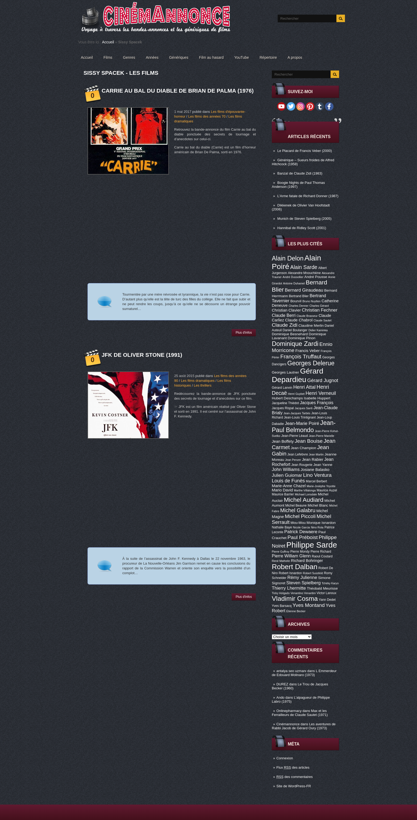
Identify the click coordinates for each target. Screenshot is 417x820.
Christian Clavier (286, 310)
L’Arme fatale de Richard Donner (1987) (308, 196)
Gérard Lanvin (282, 388)
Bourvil (296, 301)
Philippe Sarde (311, 544)
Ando (280, 697)
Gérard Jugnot (322, 380)
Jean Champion (303, 448)
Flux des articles (292, 767)
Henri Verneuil (321, 393)
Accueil (108, 42)
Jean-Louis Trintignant (300, 417)
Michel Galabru (297, 510)
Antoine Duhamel (294, 283)
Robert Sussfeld (313, 573)
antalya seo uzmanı (291, 671)
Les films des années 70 (207, 116)
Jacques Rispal (283, 408)
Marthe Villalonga (305, 490)
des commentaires (294, 777)
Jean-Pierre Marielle (321, 435)
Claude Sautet (323, 320)
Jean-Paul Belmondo (304, 426)
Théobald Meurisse (322, 588)
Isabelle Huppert (317, 398)
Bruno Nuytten (311, 301)
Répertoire (268, 57)
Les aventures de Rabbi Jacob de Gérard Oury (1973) (304, 726)
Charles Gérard (319, 305)
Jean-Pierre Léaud (294, 436)
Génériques (178, 57)
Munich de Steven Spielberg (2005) (304, 219)
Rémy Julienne (302, 577)
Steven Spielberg (303, 582)
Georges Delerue (310, 363)
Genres (129, 57)
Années (152, 57)
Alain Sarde (303, 267)
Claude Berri (283, 315)
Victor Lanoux (326, 593)
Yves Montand (309, 605)
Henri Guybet (296, 393)
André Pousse (315, 277)
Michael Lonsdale (306, 494)
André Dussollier (293, 277)
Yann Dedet (327, 600)
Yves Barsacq (281, 606)
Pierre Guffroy (280, 551)
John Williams (286, 469)
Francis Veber (307, 351)
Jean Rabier (312, 459)
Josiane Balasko (315, 469)
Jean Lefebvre (297, 454)
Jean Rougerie (301, 465)
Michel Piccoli (300, 516)
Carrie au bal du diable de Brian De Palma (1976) (178, 91)
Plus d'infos (244, 332)
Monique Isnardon (321, 523)
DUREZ (282, 684)
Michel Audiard (303, 499)
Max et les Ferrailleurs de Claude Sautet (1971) (300, 713)
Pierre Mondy (300, 551)
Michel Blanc (318, 505)
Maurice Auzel (327, 490)
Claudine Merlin (311, 326)
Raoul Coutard (322, 556)
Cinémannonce (287, 724)
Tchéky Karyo (330, 583)
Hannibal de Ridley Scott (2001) (301, 228)
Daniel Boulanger (295, 330)
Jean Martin (316, 454)
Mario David (282, 490)
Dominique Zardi (295, 343)
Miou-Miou (298, 523)
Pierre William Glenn (291, 555)
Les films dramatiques (197, 381)
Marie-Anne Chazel (289, 486)
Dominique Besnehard (290, 334)
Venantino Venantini (303, 593)
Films (107, 57)
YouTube (241, 57)
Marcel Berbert (316, 481)
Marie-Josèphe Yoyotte (321, 486)
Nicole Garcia (301, 527)
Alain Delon (287, 258)
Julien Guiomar (287, 475)
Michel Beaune (296, 505)
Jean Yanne (322, 465)
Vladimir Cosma (295, 598)
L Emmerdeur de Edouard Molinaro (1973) (304, 673)
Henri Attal (304, 387)
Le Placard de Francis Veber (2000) (304, 151)
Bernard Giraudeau (304, 290)
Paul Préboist (302, 537)
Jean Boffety (283, 441)
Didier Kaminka (318, 330)
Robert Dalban (295, 567)
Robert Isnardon (290, 573)
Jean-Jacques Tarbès (296, 413)
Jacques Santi (303, 408)
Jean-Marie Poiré (302, 423)
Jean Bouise (309, 441)
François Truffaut (300, 356)
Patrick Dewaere (300, 531)
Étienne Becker (296, 611)
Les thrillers (202, 385)
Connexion (284, 758)
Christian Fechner (319, 310)
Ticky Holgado (281, 593)
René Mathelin (281, 560)
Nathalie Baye (282, 527)
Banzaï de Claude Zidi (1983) (299, 173)
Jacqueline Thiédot (285, 403)
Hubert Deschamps (287, 398)
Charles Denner (298, 305)
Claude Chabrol (298, 320)
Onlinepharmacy (289, 711)
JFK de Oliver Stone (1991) (142, 355)
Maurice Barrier (283, 494)
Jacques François (316, 402)
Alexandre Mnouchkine (304, 273)
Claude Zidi (285, 325)
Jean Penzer (293, 459)
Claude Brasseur (307, 315)
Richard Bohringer (307, 560)
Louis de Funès (288, 480)
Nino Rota (317, 527)
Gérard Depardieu (297, 375)
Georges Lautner (285, 372)
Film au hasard (211, 57)
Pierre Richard (321, 551)
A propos (294, 57)
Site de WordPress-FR (293, 786)
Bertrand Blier (298, 296)
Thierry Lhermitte (289, 588)
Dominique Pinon (301, 338)
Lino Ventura (317, 475)
